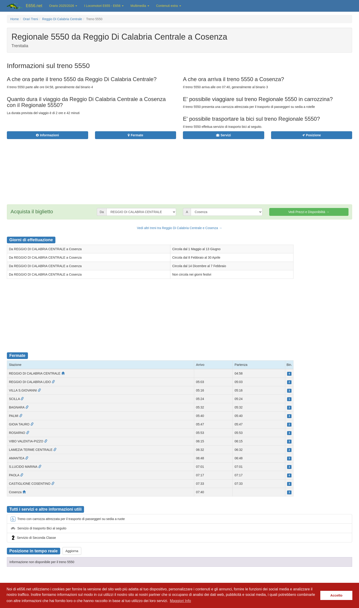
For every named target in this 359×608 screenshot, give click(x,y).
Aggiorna (71, 551)
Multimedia (140, 6)
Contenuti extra (168, 6)
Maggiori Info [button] (180, 601)
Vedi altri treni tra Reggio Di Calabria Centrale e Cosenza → (179, 228)
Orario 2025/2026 (63, 6)
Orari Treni (30, 19)
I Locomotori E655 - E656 (104, 6)
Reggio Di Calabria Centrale (62, 19)
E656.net (34, 5)
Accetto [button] (336, 595)
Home (14, 19)
